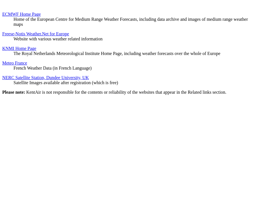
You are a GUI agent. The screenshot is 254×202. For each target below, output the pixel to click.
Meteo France (14, 63)
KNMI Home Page (19, 48)
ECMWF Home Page (21, 14)
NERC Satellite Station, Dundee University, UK (45, 77)
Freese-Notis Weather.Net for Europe (35, 33)
